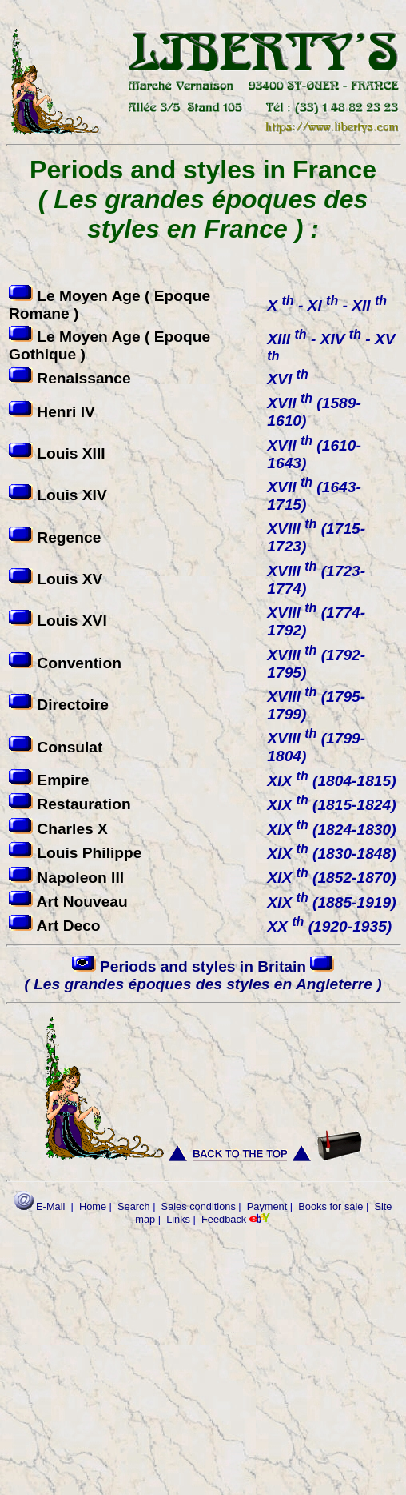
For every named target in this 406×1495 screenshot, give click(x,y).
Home (92, 1206)
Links (178, 1219)
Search (133, 1206)
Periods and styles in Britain (202, 975)
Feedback (223, 1219)
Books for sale (330, 1206)
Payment (267, 1206)
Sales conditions (198, 1206)
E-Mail (40, 1206)
